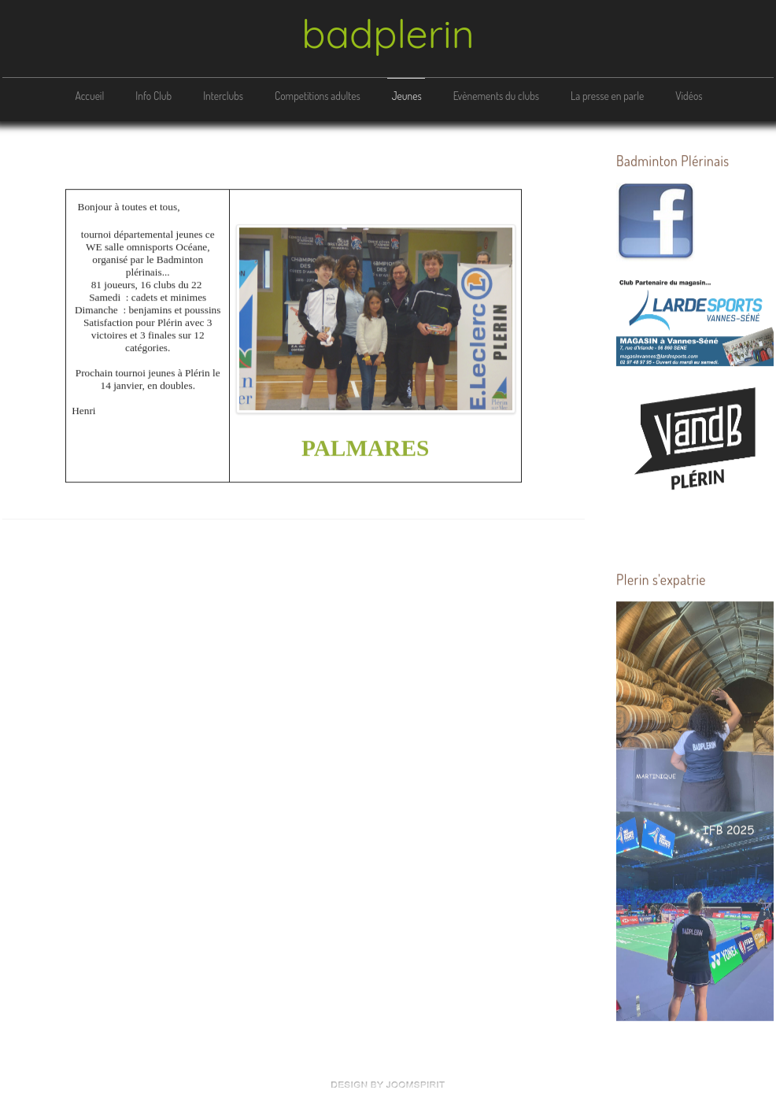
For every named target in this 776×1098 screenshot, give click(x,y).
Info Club (153, 95)
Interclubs (223, 95)
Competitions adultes (317, 95)
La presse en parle (607, 95)
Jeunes (407, 95)
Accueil (89, 95)
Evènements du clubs (496, 95)
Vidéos (688, 95)
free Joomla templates (388, 1084)
